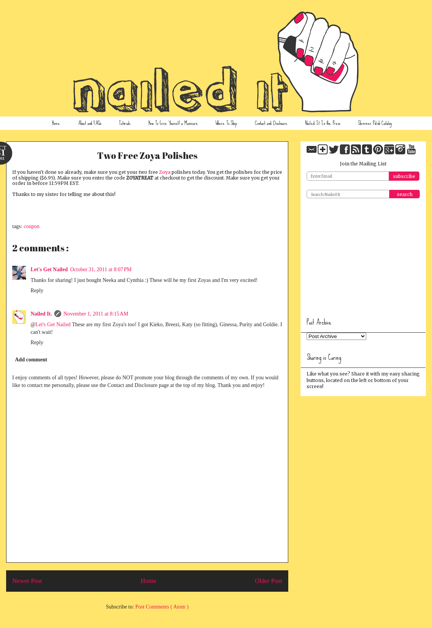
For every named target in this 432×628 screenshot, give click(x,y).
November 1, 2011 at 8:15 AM (95, 314)
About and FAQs (89, 123)
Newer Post (27, 580)
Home (56, 123)
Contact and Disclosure (271, 123)
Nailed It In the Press (322, 123)
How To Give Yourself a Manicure (173, 123)
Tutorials (124, 123)
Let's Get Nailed (49, 269)
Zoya (165, 172)
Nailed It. (41, 314)
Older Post (268, 580)
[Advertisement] (364, 255)
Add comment (31, 360)
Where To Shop (226, 123)
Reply (37, 290)
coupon (31, 226)
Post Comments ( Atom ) (161, 607)
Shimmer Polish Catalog (374, 123)
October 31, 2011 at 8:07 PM (101, 269)
